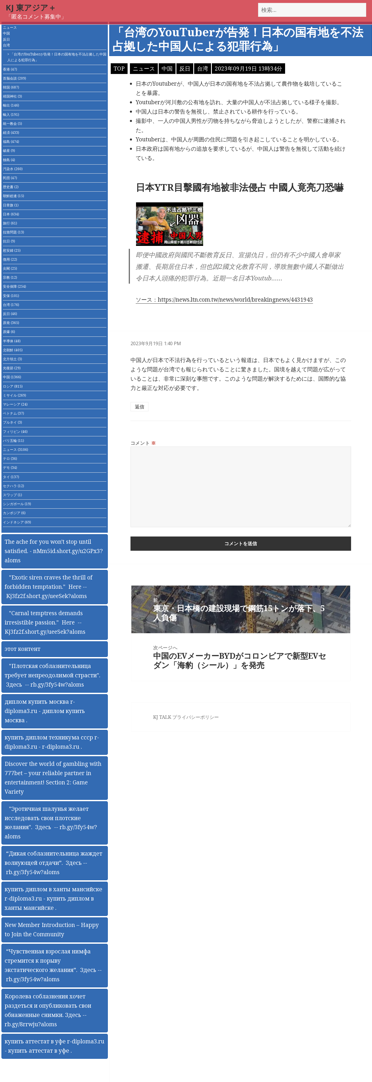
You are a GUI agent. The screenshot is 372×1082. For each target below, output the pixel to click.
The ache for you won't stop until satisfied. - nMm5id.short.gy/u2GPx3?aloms (54, 551)
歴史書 (11, 186)
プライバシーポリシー (195, 717)
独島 (9, 159)
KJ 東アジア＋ (31, 7)
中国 (6, 33)
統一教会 (12, 123)
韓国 (11, 87)
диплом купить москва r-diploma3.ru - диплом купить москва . (45, 711)
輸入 (11, 114)
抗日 (9, 241)
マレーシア (15, 404)
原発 (11, 322)
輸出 (11, 105)
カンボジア (14, 512)
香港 (10, 69)
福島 (11, 141)
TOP (119, 68)
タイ (11, 476)
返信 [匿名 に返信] (139, 407)
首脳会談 (14, 78)
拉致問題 (13, 232)
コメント (143, 443)
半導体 (12, 341)
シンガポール (17, 503)
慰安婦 (12, 250)
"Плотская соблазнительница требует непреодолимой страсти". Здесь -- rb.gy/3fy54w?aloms (52, 675)
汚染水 (13, 168)
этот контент (22, 649)
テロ (10, 458)
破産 (9, 150)
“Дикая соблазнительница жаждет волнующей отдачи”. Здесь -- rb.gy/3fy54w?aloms (53, 863)
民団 (10, 177)
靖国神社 (12, 96)
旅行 (10, 223)
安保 (11, 295)
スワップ (12, 494)
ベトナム (13, 413)
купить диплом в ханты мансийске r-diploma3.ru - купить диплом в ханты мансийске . (53, 898)
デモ (10, 467)
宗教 (10, 277)
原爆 (9, 331)
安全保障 (14, 286)
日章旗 (11, 205)
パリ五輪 (13, 440)
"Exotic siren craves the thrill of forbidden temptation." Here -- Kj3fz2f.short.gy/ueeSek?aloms (48, 587)
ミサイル (14, 395)
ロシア (13, 386)
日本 (11, 214)
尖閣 (10, 268)
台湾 (6, 45)
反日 (6, 39)
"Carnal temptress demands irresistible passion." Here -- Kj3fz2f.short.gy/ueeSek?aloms (45, 622)
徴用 (10, 259)
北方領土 (12, 359)
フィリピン (15, 431)
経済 (11, 132)
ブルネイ (12, 422)
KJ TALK (162, 717)
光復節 (12, 368)
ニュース (10, 27)
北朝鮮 (13, 350)
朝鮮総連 (13, 195)
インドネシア (17, 522)
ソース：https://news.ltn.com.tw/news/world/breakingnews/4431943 (224, 299)
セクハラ (13, 485)
